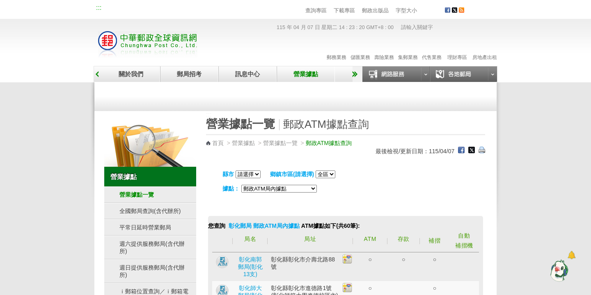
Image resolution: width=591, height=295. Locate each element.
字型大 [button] (438, 11)
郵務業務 (336, 48)
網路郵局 (224, 9)
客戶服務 (484, 13)
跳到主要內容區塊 (4, 4)
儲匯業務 (360, 48)
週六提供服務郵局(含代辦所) (152, 247)
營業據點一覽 (149, 95)
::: (98, 7)
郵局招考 (189, 73)
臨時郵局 (249, 95)
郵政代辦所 (450, 95)
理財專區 (457, 48)
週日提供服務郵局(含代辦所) (152, 271)
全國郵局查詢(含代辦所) (150, 211)
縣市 (228, 174)
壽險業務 (384, 48)
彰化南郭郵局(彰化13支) (250, 266)
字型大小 (406, 10)
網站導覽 (114, 9)
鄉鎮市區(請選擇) (292, 174)
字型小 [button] (422, 11)
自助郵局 (350, 95)
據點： (231, 188)
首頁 (218, 143)
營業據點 (305, 73)
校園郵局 (169, 9)
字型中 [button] (430, 11)
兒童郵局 (196, 9)
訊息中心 (247, 73)
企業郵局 (141, 9)
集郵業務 (408, 48)
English (252, 9)
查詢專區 (316, 10)
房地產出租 (484, 48)
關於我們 (131, 73)
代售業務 (432, 48)
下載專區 (344, 10)
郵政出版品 (375, 10)
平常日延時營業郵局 (145, 227)
